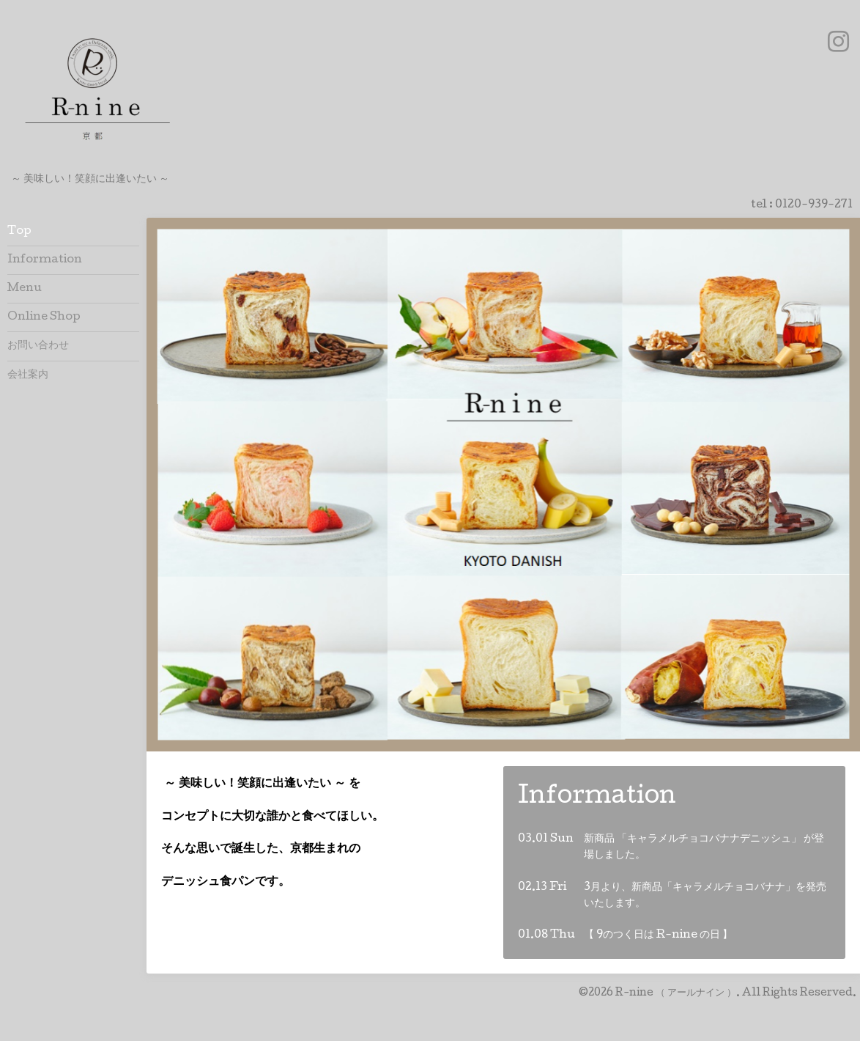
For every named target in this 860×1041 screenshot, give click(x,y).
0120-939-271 (814, 205)
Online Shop (44, 317)
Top (19, 232)
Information (44, 260)
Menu (24, 289)
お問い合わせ (38, 346)
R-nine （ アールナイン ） (675, 993)
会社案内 (27, 375)
